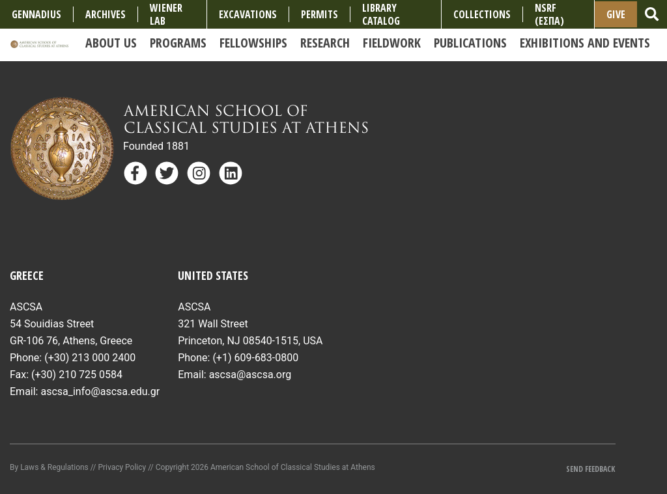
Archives (105, 14)
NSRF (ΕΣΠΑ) (549, 14)
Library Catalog (381, 14)
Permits (319, 14)
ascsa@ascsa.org (250, 374)
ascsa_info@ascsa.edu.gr (100, 391)
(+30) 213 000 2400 (89, 357)
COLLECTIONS (482, 14)
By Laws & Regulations (49, 467)
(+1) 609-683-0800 (255, 357)
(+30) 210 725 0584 (76, 374)
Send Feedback (590, 468)
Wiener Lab (166, 14)
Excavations (248, 14)
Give (615, 14)
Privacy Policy (122, 467)
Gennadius (36, 14)
